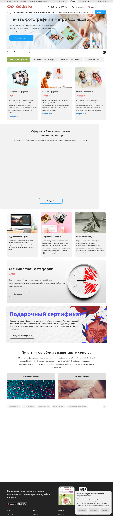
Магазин (99, 13)
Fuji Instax (35, 514)
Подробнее (82, 510)
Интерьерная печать (40, 13)
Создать (51, 203)
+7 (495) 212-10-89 (56, 7)
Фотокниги (20, 13)
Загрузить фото (21, 40)
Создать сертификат (22, 338)
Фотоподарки (52, 13)
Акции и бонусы (58, 1)
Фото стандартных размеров (44, 62)
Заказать (19, 296)
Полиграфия (78, 13)
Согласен (105, 510)
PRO (73, 1)
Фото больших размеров (70, 62)
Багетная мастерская (66, 13)
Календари (28, 13)
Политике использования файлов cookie (97, 505)
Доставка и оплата (20, 1)
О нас (9, 1)
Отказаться (93, 510)
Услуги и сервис (89, 13)
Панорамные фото (94, 62)
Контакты (60, 514)
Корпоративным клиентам (39, 1)
